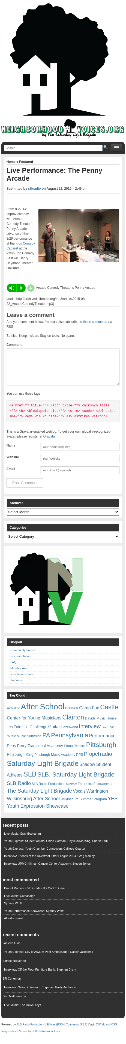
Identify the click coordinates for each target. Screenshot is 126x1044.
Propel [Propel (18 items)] (91, 760)
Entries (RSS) (55, 1031)
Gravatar (49, 443)
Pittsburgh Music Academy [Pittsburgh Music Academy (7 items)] (54, 761)
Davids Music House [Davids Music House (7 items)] (100, 725)
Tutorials (16, 686)
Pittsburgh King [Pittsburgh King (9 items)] (20, 761)
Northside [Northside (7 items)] (34, 742)
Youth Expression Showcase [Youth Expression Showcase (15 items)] (37, 812)
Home (12, 162)
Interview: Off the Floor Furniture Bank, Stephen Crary (40, 976)
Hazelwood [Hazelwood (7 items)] (69, 733)
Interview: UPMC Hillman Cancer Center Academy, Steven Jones (47, 870)
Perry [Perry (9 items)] (11, 752)
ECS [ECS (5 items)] (10, 733)
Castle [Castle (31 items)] (109, 713)
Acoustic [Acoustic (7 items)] (13, 715)
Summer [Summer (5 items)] (71, 790)
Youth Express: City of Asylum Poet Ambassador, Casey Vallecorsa (48, 958)
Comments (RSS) (76, 1031)
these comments (95, 322)
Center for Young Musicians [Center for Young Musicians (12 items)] (34, 724)
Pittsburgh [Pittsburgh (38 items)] (101, 751)
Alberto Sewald (14, 924)
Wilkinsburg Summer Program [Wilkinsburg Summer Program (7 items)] (84, 806)
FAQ (13, 668)
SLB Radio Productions (31, 1031)
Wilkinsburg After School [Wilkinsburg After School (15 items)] (33, 805)
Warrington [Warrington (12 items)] (97, 797)
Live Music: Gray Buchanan (22, 840)
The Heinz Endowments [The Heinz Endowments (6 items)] (95, 790)
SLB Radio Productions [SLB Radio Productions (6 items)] (48, 790)
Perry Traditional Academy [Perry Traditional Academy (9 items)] (40, 752)
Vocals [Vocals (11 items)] (79, 797)
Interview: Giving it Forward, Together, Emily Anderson (40, 993)
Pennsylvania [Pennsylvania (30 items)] (69, 741)
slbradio (34, 189)
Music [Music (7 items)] (21, 742)
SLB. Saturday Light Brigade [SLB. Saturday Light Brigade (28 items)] (76, 781)
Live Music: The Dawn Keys (22, 1011)
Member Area (19, 674)
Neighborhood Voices (14, 1037)
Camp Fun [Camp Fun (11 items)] (89, 714)
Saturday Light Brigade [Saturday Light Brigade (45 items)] (43, 770)
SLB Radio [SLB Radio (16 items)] (19, 790)
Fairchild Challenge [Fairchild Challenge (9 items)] (30, 733)
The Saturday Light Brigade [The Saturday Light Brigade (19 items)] (39, 797)
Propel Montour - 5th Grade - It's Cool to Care (34, 894)
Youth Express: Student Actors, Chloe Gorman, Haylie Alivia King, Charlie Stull (56, 847)
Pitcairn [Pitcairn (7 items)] (79, 752)
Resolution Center (22, 680)
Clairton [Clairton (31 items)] (73, 723)
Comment (14, 345)
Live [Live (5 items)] (104, 733)
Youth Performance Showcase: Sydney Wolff (34, 917)
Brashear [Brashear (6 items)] (71, 715)
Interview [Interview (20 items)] (90, 733)
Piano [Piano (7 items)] (68, 752)
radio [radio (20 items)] (106, 760)
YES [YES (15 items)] (113, 805)
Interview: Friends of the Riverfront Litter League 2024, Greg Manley (49, 862)
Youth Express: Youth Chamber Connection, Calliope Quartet (44, 855)
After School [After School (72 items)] (42, 713)
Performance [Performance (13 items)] (102, 742)
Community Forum (22, 656)
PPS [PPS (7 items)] (79, 761)
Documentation (20, 662)
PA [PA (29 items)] (46, 741)
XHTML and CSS (106, 1031)
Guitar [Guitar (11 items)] (54, 733)
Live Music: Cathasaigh (19, 902)
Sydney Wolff (13, 909)
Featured (26, 162)
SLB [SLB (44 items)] (30, 780)
